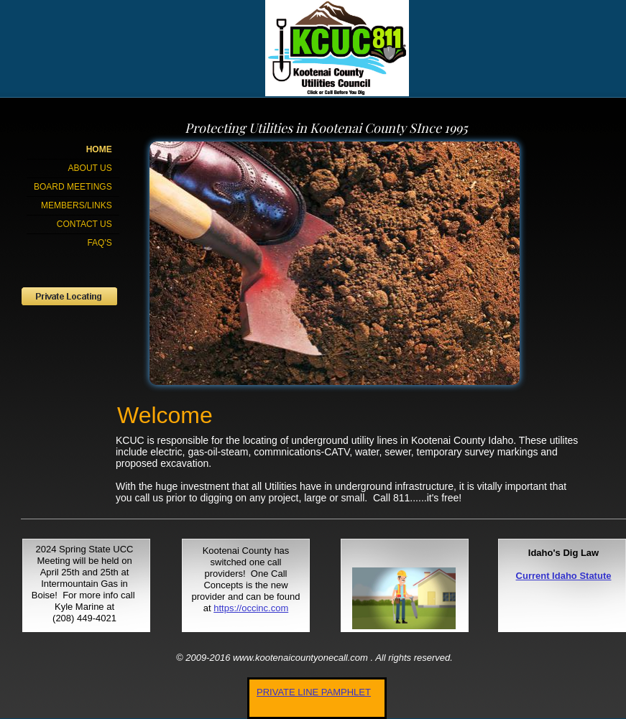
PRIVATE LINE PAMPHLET (314, 692)
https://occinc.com (250, 608)
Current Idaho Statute (564, 575)
